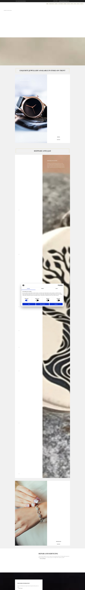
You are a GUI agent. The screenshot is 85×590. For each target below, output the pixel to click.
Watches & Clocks (51, 3)
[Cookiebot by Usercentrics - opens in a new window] (58, 285)
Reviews (72, 3)
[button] (43, 559)
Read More (58, 139)
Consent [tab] (28, 288)
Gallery (75, 3)
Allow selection (42, 304)
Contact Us (81, 3)
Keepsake (65, 3)
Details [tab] (42, 288)
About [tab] (57, 288)
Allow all (56, 304)
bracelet (33, 489)
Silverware (68, 3)
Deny (29, 304)
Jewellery (56, 3)
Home (47, 3)
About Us (78, 3)
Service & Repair (61, 3)
